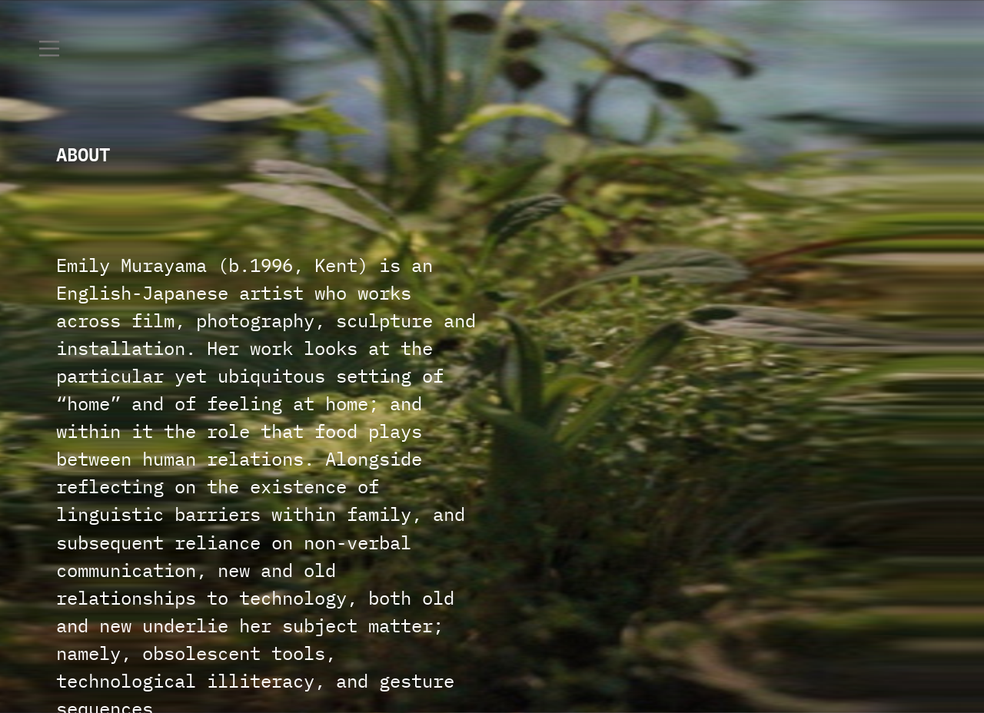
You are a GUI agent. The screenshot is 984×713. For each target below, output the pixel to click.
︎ (49, 49)
